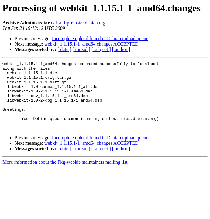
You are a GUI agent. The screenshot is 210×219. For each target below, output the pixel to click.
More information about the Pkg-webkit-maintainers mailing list (64, 174)
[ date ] (64, 49)
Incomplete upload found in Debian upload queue (100, 38)
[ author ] (121, 49)
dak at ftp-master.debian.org (78, 22)
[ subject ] (101, 49)
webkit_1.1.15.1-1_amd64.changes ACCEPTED (91, 44)
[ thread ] (81, 49)
